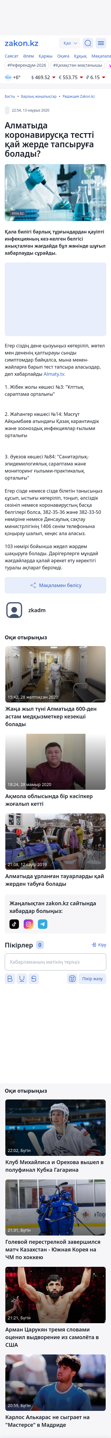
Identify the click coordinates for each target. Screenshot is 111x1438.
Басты (10, 96)
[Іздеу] (88, 43)
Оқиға (63, 56)
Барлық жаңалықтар (39, 96)
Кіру (102, 944)
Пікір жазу (92, 978)
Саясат (11, 56)
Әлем (28, 56)
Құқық (80, 56)
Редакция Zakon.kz (78, 96)
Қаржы (46, 56)
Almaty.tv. (54, 374)
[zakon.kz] (21, 43)
